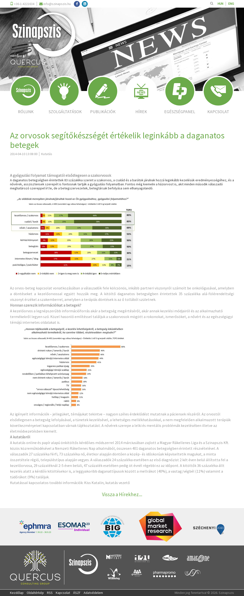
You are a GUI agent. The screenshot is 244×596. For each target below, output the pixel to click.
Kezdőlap (17, 593)
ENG (231, 4)
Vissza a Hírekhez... (122, 494)
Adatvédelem (93, 593)
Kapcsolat (63, 593)
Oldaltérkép (35, 593)
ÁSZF (77, 593)
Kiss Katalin (94, 482)
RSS (50, 593)
